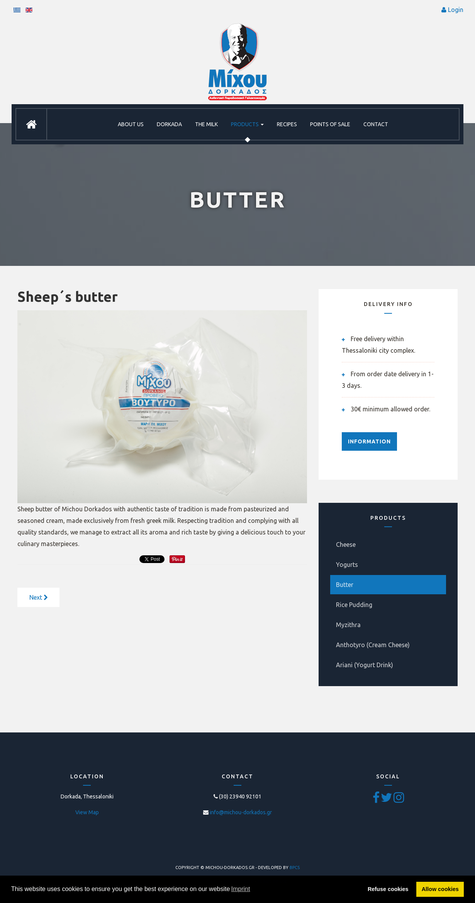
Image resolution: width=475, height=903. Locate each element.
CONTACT (375, 124)
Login (455, 9)
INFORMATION (369, 441)
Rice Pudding (354, 604)
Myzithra (348, 624)
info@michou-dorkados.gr (241, 812)
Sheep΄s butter (67, 296)
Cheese (346, 544)
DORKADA (169, 124)
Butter (344, 584)
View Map (87, 812)
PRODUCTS (247, 124)
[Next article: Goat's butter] (38, 597)
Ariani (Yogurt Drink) (364, 664)
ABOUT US (131, 124)
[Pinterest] (399, 800)
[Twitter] (387, 800)
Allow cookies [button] (440, 889)
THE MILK (206, 124)
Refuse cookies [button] (388, 889)
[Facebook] (377, 800)
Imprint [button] (240, 889)
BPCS (295, 867)
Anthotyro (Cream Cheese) (373, 644)
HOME (31, 124)
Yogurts (347, 564)
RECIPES (287, 124)
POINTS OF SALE (330, 124)
